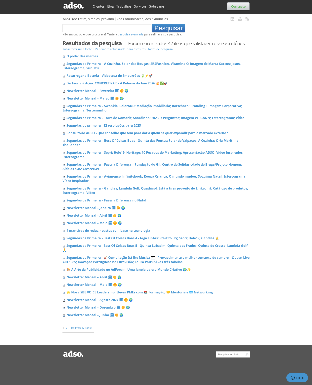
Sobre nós (157, 6)
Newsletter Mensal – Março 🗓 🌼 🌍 (95, 98)
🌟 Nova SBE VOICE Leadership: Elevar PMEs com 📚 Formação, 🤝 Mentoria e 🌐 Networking (139, 292)
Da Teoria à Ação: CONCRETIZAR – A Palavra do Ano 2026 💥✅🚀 (117, 83)
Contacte (238, 6)
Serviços (140, 6)
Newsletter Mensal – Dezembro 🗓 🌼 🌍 (98, 307)
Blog (110, 6)
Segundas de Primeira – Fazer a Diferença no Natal (106, 200)
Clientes (99, 6)
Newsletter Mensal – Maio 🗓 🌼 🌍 (94, 223)
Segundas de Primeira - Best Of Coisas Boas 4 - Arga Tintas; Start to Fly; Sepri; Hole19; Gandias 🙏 (142, 238)
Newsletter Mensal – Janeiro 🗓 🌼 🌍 (95, 208)
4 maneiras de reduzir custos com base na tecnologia (108, 230)
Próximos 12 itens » (81, 327)
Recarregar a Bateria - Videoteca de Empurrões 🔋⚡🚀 (109, 75)
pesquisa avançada (130, 34)
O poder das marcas (82, 56)
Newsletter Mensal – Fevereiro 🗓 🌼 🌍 (97, 91)
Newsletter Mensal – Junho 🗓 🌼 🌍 (94, 315)
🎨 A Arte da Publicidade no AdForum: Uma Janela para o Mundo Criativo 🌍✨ (128, 269)
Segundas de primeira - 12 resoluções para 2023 (103, 125)
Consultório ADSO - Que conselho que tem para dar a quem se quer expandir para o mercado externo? (147, 133)
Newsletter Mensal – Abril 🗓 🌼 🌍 (93, 215)
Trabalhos (124, 6)
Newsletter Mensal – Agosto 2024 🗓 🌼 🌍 (99, 300)
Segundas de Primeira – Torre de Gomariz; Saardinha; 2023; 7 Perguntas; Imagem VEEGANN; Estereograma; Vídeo (155, 118)
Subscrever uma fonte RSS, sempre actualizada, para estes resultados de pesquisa (117, 49)
